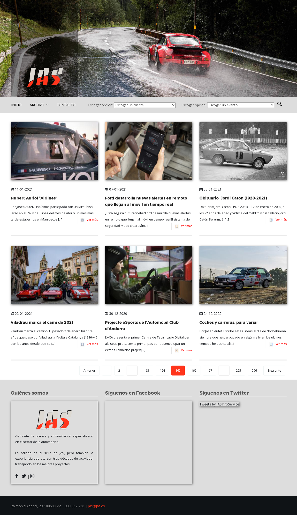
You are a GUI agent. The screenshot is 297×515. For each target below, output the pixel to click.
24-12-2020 (210, 313)
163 (146, 370)
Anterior (89, 370)
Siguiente (274, 370)
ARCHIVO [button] (39, 105)
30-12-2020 (116, 313)
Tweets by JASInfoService (219, 404)
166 (193, 370)
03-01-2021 (210, 189)
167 (209, 370)
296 (254, 370)
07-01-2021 (116, 189)
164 (162, 370)
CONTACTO (66, 105)
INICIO (16, 105)
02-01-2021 (22, 313)
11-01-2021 (22, 189)
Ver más (91, 220)
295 (238, 370)
